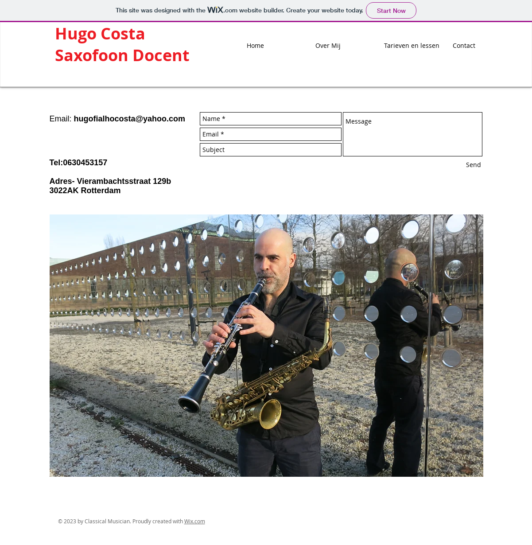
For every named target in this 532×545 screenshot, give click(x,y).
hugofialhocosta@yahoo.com (130, 118)
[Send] (473, 165)
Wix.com (194, 521)
